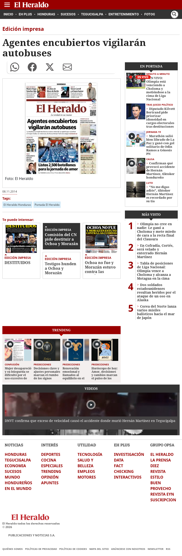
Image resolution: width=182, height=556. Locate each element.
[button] (14, 67)
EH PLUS (122, 444)
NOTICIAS (14, 444)
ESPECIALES (52, 465)
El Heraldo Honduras (17, 205)
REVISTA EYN (162, 494)
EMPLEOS (86, 471)
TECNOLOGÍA (89, 454)
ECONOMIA (15, 465)
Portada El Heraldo (47, 205)
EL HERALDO (161, 454)
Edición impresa (18, 258)
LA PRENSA (160, 460)
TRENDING (51, 471)
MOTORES (86, 477)
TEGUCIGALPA (18, 460)
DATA (119, 460)
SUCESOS (13, 471)
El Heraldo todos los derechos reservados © (31, 525)
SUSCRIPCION (163, 499)
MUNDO (12, 477)
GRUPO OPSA (162, 444)
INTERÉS (49, 444)
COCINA (48, 460)
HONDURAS (16, 454)
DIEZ (154, 465)
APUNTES (50, 482)
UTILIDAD (86, 444)
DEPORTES (50, 454)
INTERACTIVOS (127, 477)
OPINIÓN (50, 477)
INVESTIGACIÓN (129, 454)
